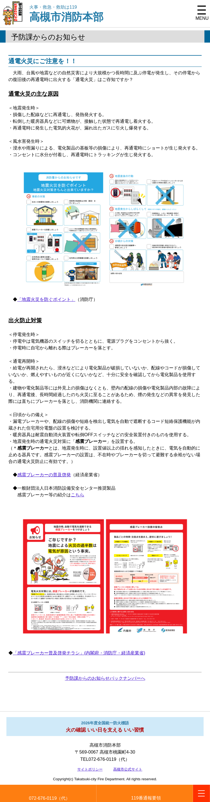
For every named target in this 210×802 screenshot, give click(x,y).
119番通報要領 (146, 798)
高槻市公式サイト (127, 769)
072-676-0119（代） (49, 798)
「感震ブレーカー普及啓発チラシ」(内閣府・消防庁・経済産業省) (79, 653)
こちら (77, 494)
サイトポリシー (90, 769)
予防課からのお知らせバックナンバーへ (105, 678)
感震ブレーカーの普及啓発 (44, 474)
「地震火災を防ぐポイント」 (46, 299)
